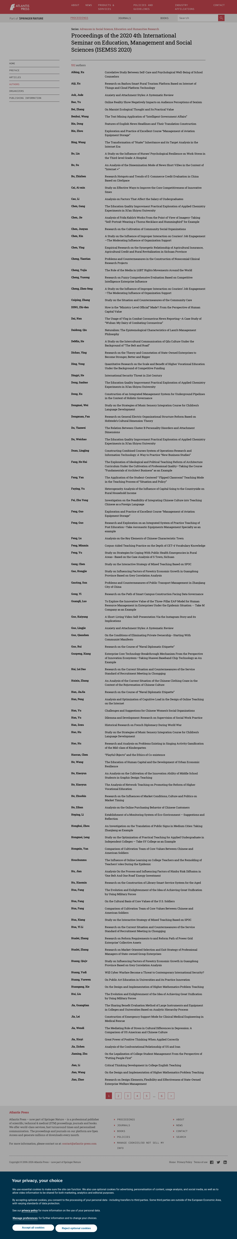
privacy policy (30, 1211)
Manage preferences (25, 1219)
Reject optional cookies (77, 1229)
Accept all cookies (32, 1229)
